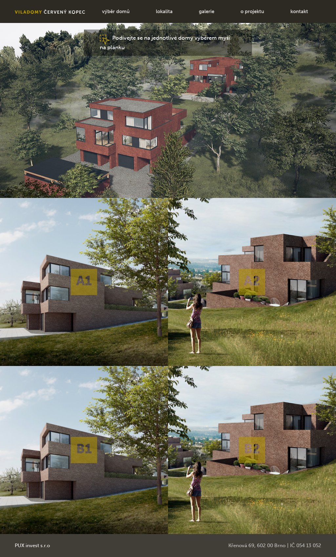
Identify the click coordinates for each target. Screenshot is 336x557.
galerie (206, 11)
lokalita (164, 11)
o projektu (252, 11)
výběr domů (116, 11)
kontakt (299, 11)
